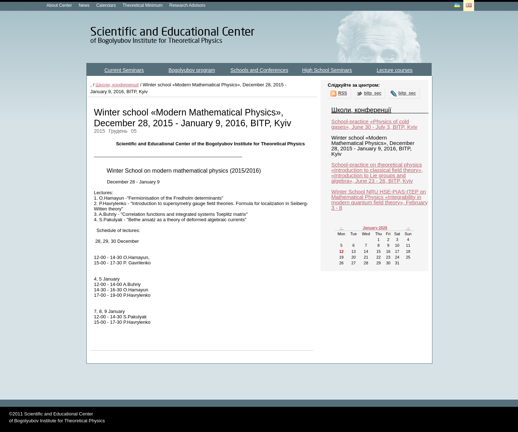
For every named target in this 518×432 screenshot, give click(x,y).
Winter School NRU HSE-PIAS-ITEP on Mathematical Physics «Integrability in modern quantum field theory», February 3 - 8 (379, 199)
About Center (59, 5)
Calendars (106, 5)
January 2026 (375, 228)
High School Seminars (327, 70)
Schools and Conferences (259, 70)
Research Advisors (187, 5)
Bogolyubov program (191, 70)
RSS (342, 93)
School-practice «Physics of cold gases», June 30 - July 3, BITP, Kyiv (374, 124)
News (84, 5)
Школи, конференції (117, 84)
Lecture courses (395, 70)
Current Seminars (124, 70)
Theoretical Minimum (143, 5)
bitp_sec (373, 93)
